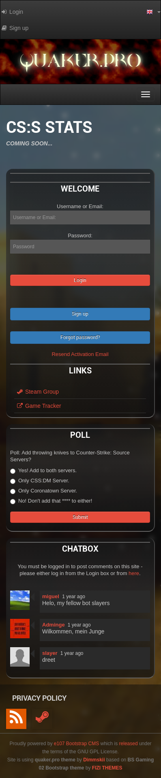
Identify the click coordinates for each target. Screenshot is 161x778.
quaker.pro (80, 62)
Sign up (80, 314)
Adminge (53, 625)
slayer (50, 653)
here (134, 573)
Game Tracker (38, 406)
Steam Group (37, 391)
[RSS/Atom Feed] (16, 719)
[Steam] (42, 719)
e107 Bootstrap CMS (76, 743)
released (128, 743)
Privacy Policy (39, 698)
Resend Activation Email (80, 354)
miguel (50, 596)
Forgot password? (80, 337)
